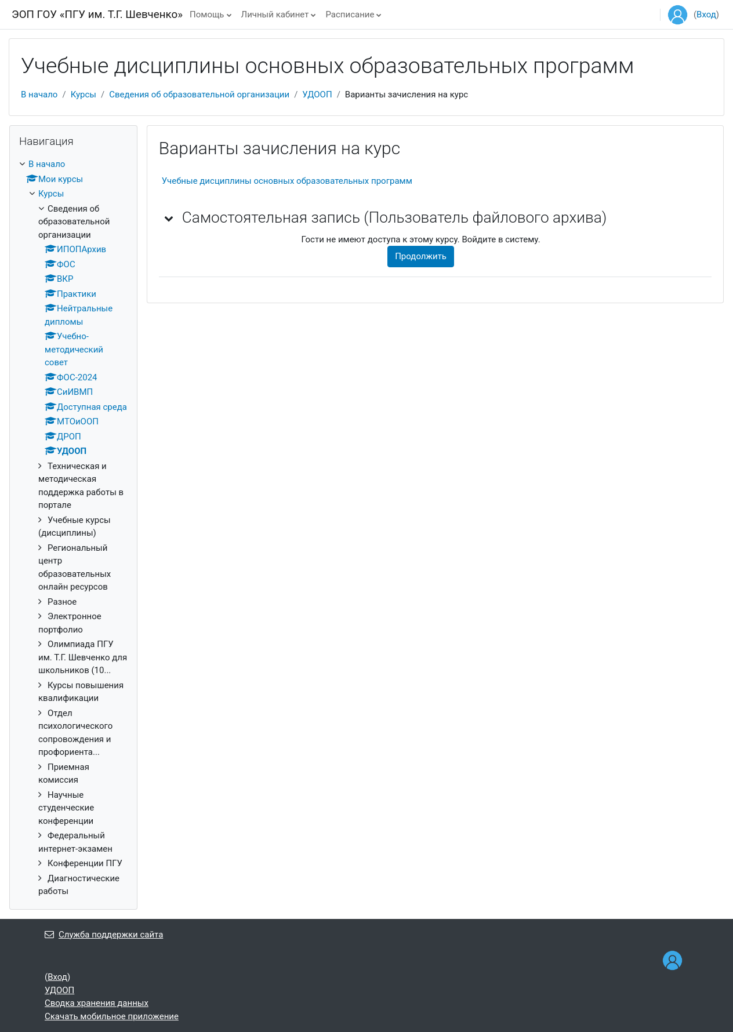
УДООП (317, 94)
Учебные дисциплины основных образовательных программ (287, 181)
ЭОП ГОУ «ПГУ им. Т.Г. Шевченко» (97, 14)
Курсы (83, 94)
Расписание (349, 14)
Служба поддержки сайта (104, 934)
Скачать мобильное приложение (112, 1016)
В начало (39, 94)
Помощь (207, 14)
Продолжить (421, 256)
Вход (706, 14)
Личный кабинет (275, 14)
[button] (169, 218)
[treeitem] (73, 528)
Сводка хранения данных (96, 1003)
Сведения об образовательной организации (199, 94)
